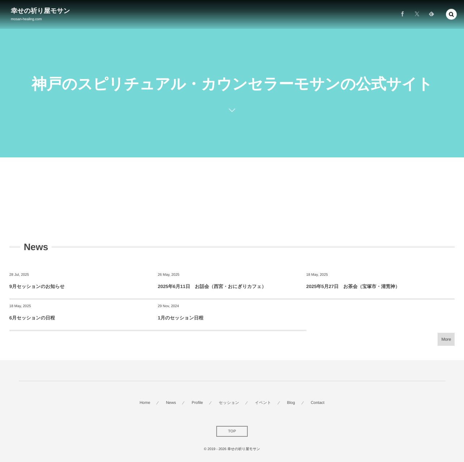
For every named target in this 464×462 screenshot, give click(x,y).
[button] (451, 13)
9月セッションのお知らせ (37, 286)
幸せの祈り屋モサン (40, 11)
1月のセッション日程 (180, 318)
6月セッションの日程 (32, 318)
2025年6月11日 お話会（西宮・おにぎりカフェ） (212, 286)
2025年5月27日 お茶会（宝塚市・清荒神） (353, 286)
